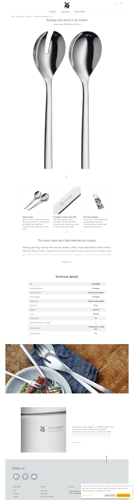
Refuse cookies (110, 495)
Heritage (15, 493)
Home (13, 16)
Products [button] (53, 11)
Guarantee (44, 490)
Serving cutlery (20, 16)
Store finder (44, 493)
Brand (14, 490)
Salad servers (28, 16)
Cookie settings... (87, 495)
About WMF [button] (79, 11)
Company (16, 496)
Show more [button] (67, 262)
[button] (117, 3)
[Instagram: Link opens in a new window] (25, 476)
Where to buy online (47, 496)
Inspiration (65, 11)
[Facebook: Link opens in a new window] (16, 476)
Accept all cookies (123, 495)
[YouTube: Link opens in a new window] (34, 476)
